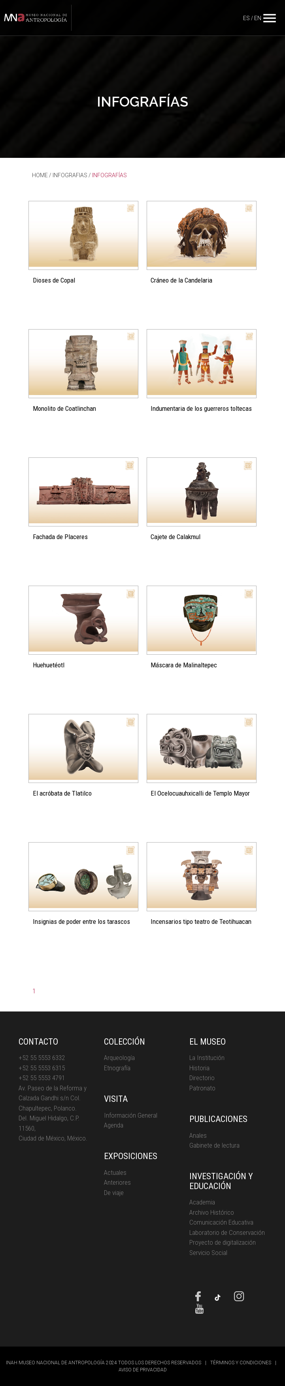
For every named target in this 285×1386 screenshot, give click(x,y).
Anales (198, 1135)
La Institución (207, 1058)
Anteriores (117, 1182)
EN (257, 18)
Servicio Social (208, 1253)
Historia (199, 1068)
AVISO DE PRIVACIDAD (143, 1370)
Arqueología (119, 1058)
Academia (202, 1202)
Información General (130, 1115)
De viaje (114, 1193)
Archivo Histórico (211, 1212)
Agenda (113, 1125)
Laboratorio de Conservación (227, 1232)
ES (246, 18)
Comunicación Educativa (221, 1222)
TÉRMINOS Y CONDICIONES (240, 1362)
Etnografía (117, 1068)
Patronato (202, 1088)
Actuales (115, 1172)
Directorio (202, 1078)
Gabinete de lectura (214, 1145)
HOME (40, 175)
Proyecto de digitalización (222, 1242)
